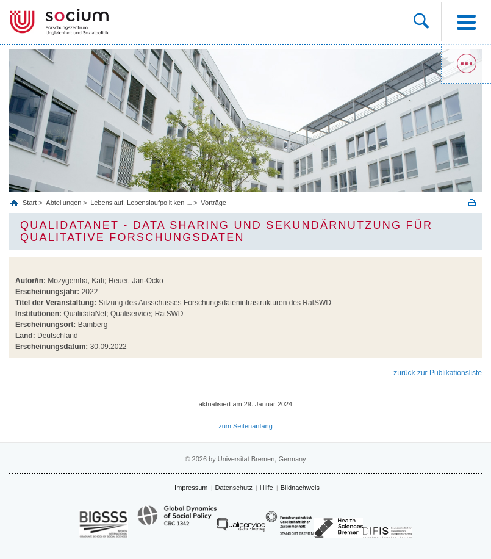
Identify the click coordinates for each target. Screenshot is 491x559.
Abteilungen (63, 202)
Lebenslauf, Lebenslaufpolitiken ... (141, 202)
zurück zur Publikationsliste (437, 373)
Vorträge (213, 202)
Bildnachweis (300, 487)
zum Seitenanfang (245, 426)
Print (472, 202)
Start (30, 202)
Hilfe (266, 487)
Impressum (190, 487)
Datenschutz (234, 487)
